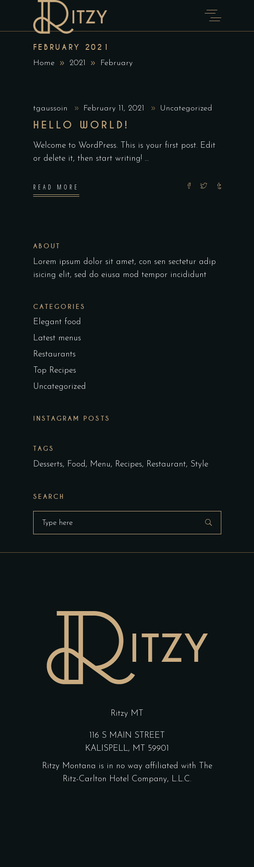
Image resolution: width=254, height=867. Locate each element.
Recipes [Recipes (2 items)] (128, 464)
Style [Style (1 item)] (199, 464)
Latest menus (57, 338)
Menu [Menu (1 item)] (100, 464)
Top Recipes (54, 370)
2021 (77, 63)
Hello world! (81, 125)
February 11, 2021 (115, 108)
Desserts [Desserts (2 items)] (48, 464)
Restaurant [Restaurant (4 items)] (166, 464)
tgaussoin (51, 108)
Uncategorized (186, 108)
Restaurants (54, 354)
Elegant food (57, 322)
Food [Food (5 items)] (76, 464)
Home (44, 63)
